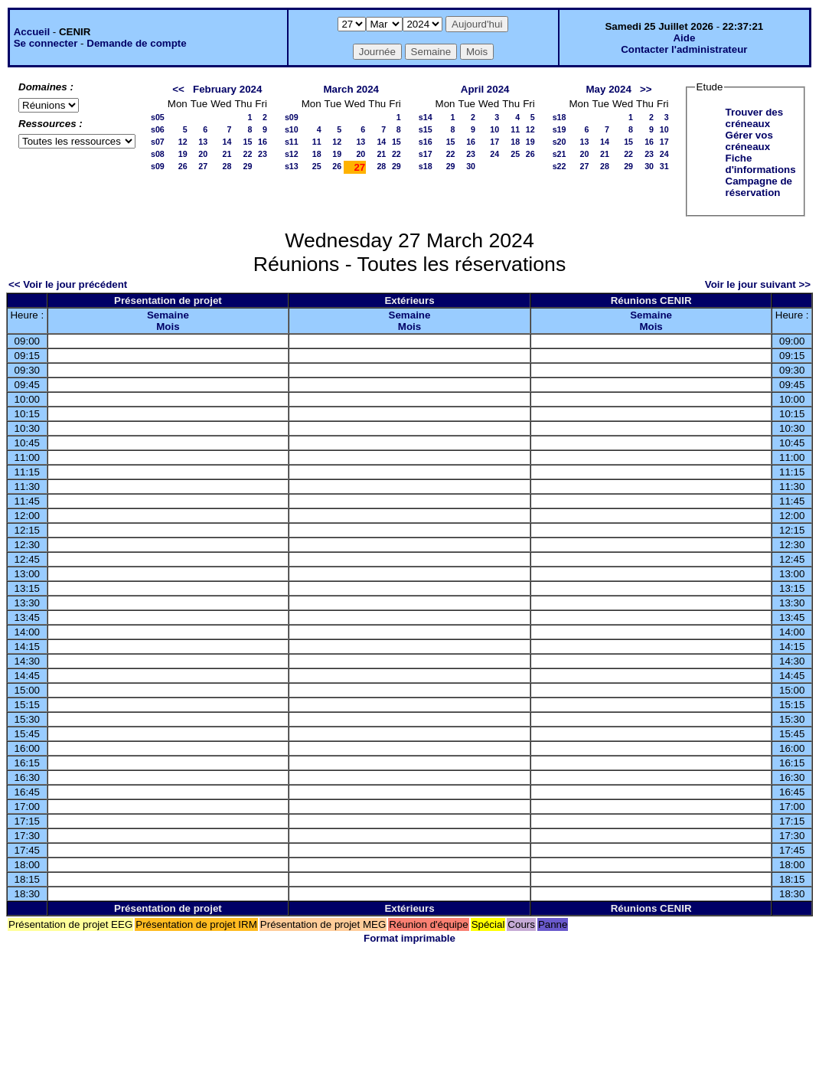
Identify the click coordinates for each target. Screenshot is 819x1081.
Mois (167, 326)
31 (664, 166)
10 (494, 129)
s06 (158, 129)
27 (202, 166)
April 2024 (485, 89)
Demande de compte (136, 43)
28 (227, 166)
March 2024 (351, 89)
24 (494, 153)
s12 (292, 153)
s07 (158, 141)
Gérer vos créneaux (749, 140)
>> (646, 89)
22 (247, 153)
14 (227, 141)
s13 (292, 166)
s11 (292, 141)
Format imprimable (409, 938)
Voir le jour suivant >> (758, 284)
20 (202, 153)
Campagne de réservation (759, 186)
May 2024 (608, 89)
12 (183, 141)
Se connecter (46, 43)
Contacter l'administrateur (684, 49)
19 (183, 153)
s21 (559, 153)
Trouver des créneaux (755, 117)
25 (316, 166)
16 (262, 141)
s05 (158, 117)
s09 (158, 166)
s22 (559, 166)
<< (178, 89)
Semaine (168, 315)
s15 (425, 129)
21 (227, 153)
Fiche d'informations (761, 163)
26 (183, 166)
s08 (158, 153)
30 (470, 166)
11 (316, 141)
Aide (684, 38)
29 (247, 166)
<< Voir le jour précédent (67, 284)
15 (247, 141)
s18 (425, 166)
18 (316, 153)
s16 (425, 141)
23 (262, 153)
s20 (559, 141)
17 (494, 141)
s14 (425, 117)
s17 (425, 153)
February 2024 (227, 89)
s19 (559, 129)
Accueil (32, 32)
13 (202, 141)
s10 (292, 129)
